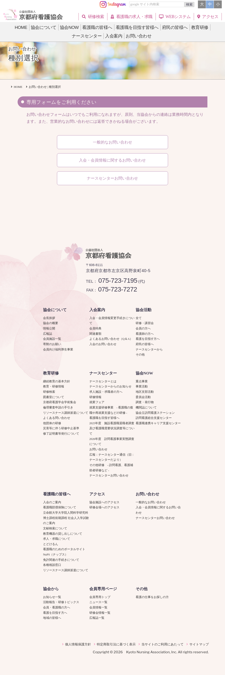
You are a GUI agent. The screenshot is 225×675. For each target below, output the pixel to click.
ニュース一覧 (98, 602)
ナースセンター (103, 373)
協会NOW (144, 373)
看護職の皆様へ (57, 494)
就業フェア (98, 402)
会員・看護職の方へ (56, 607)
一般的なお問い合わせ (151, 502)
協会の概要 (50, 323)
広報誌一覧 (96, 618)
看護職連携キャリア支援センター (158, 423)
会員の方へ (143, 328)
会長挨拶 (49, 318)
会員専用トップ (99, 597)
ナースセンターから (149, 349)
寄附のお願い (52, 344)
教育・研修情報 (53, 386)
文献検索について (55, 528)
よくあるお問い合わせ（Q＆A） (111, 339)
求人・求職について (56, 538)
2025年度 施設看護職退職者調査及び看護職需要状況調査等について (111, 428)
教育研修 (51, 373)
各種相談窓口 (52, 565)
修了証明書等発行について (61, 433)
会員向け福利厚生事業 (58, 349)
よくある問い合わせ (56, 418)
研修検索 (49, 391)
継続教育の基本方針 (56, 381)
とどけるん (50, 544)
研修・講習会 (145, 323)
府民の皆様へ (145, 344)
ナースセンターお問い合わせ (108, 475)
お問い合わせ (98, 449)
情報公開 (49, 328)
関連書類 (95, 333)
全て (139, 318)
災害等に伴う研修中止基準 (61, 428)
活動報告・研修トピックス (61, 602)
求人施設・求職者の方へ (105, 391)
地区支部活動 (145, 391)
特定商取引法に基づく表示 (116, 644)
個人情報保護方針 (78, 644)
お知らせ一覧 (52, 597)
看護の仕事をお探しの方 (152, 597)
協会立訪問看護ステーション (155, 412)
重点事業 (142, 381)
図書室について (53, 397)
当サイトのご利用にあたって (162, 644)
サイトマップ (199, 644)
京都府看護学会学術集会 (61, 402)
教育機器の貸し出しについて (62, 533)
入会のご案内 (52, 502)
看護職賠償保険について (59, 507)
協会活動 (143, 310)
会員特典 (95, 328)
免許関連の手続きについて (61, 559)
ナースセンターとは (102, 381)
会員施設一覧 (52, 339)
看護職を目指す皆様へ (104, 418)
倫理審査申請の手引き (58, 407)
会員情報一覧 (98, 607)
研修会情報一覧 (99, 612)
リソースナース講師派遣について (65, 412)
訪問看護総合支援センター (154, 418)
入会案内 (97, 310)
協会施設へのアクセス (104, 502)
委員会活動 (143, 397)
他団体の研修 (52, 423)
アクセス (97, 494)
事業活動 (142, 386)
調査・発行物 (145, 402)
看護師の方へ (145, 333)
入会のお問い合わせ (102, 344)
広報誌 (47, 333)
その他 (140, 354)
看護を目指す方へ (148, 339)
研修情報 (95, 397)
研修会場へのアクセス (104, 507)
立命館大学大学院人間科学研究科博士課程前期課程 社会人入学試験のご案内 (66, 518)
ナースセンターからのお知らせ (110, 386)
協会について (55, 310)
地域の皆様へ (52, 618)
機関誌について (146, 407)
